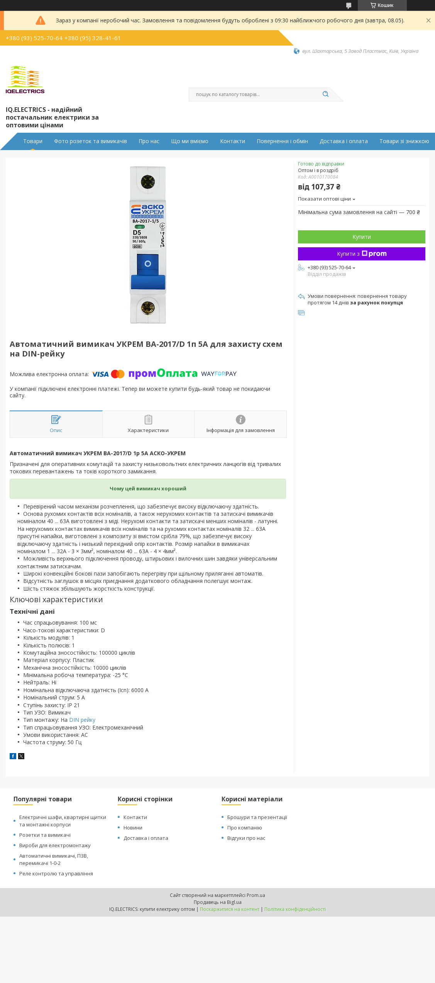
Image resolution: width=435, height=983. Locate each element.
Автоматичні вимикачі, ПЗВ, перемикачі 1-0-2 (53, 859)
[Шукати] (325, 94)
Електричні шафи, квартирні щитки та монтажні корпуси (62, 821)
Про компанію (244, 827)
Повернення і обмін (282, 141)
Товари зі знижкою (404, 141)
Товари (32, 141)
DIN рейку (82, 719)
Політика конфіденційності (295, 909)
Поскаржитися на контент (229, 909)
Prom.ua (256, 895)
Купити (361, 236)
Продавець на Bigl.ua (218, 902)
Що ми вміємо (189, 141)
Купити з (362, 253)
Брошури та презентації (257, 817)
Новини (133, 827)
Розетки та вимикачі (45, 834)
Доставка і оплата (344, 141)
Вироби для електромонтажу (55, 845)
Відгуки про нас (246, 837)
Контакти (232, 141)
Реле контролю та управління (56, 873)
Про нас (149, 141)
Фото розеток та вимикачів (90, 141)
